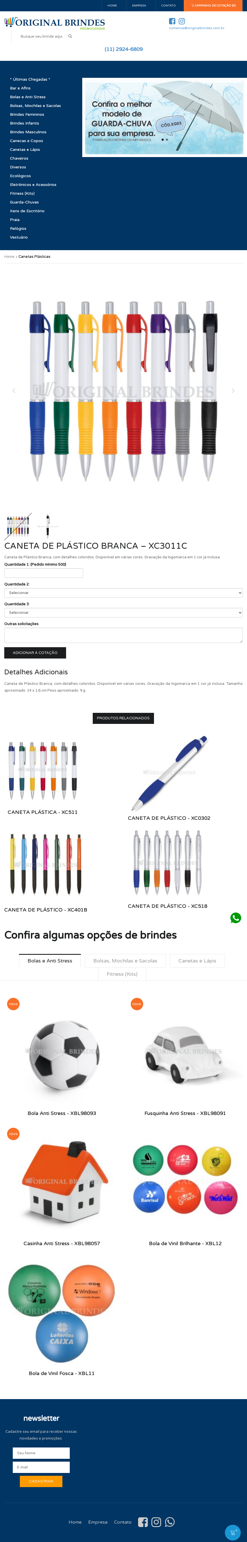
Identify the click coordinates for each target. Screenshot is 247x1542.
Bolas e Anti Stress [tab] (50, 961)
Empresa (139, 5)
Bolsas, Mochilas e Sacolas (35, 105)
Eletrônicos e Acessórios (33, 184)
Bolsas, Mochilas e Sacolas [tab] (125, 961)
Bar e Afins (20, 88)
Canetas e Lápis (25, 149)
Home (112, 5)
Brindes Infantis (24, 123)
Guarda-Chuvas (24, 202)
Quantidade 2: (16, 584)
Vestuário (19, 237)
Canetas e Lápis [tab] (197, 961)
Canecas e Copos (26, 140)
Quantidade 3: (16, 604)
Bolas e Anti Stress (28, 97)
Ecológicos (20, 175)
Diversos (18, 167)
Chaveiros (19, 158)
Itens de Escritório (27, 211)
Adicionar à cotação (35, 653)
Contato (168, 5)
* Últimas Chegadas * (30, 79)
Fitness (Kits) (22, 193)
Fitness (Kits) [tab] (122, 974)
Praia (15, 219)
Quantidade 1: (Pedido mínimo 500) (35, 564)
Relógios (18, 228)
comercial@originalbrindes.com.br (196, 28)
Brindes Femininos (27, 114)
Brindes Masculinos (28, 132)
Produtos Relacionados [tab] (123, 718)
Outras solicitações (21, 624)
